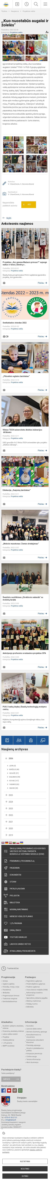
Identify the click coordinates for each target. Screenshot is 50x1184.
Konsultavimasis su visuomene (33, 1036)
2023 (11, 808)
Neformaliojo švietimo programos (34, 994)
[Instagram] (15, 1090)
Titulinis (4, 11)
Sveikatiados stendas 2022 (15, 323)
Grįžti (8, 218)
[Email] (20, 1090)
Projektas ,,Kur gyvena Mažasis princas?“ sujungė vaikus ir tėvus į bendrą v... (25, 263)
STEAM (10, 881)
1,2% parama (13, 923)
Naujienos (15, 11)
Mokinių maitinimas (16, 909)
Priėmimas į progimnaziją (19, 861)
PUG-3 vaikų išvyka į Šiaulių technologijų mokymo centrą (25, 708)
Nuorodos (30, 1026)
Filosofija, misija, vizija (11, 987)
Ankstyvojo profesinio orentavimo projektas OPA (24, 653)
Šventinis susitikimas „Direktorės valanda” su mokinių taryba (23, 598)
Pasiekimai (12, 868)
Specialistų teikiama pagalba (36, 998)
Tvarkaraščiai (10, 968)
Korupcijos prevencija (34, 1054)
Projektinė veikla (29, 11)
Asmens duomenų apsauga (36, 1032)
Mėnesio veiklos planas (18, 916)
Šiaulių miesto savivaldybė (27, 1101)
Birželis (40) (14, 769)
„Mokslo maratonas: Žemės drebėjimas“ (21, 544)
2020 (11, 828)
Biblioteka (12, 902)
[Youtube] (9, 1090)
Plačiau (41, 283)
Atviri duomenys (32, 1062)
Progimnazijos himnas (11, 996)
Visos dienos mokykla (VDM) (37, 990)
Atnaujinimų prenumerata (19, 951)
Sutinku (25, 1176)
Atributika (6, 993)
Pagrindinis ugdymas (34, 981)
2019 (11, 835)
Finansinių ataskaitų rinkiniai (13, 1031)
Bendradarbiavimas (10, 1001)
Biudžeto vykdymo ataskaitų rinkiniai (13, 1027)
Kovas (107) (14, 781)
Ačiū (27, 204)
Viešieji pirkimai (8, 1040)
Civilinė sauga (31, 1056)
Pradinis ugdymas (33, 987)
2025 (11, 795)
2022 (11, 815)
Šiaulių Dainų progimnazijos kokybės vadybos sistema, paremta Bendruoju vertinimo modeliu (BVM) (25, 851)
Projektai (11, 895)
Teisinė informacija (33, 1059)
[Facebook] (3, 1090)
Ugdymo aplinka (8, 984)
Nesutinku (25, 1169)
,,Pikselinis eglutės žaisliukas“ (16, 376)
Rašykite (6, 1079)
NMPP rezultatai (8, 1046)
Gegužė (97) (14, 773)
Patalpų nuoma (14, 888)
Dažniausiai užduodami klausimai (35, 1041)
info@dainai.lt (10, 1120)
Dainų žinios (12, 930)
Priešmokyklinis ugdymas (35, 984)
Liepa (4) (12, 766)
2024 (11, 802)
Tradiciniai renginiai (10, 999)
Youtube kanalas (15, 937)
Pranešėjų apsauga (33, 1045)
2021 (11, 822)
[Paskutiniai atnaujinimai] (26, 4)
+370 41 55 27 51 (10, 1117)
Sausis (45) (13, 788)
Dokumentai (12, 874)
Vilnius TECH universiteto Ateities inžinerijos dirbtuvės (22, 431)
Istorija (5, 981)
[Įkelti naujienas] (17, 4)
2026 (11, 758)
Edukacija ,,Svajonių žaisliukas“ (17, 490)
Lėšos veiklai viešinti (10, 1034)
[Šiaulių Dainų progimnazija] (6, 4)
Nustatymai (25, 1161)
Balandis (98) (14, 777)
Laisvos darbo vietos (17, 944)
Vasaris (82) (14, 784)
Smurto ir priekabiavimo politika (35, 1049)
